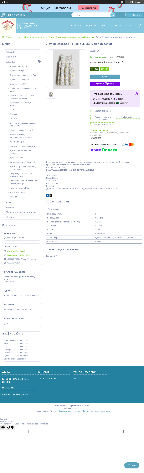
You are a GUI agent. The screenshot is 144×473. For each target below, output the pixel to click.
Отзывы (10, 207)
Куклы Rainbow (16, 158)
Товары (117, 25)
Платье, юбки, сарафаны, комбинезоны (75, 37)
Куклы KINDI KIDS (17, 192)
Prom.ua (85, 406)
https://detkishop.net (16, 251)
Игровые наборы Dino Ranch (22, 162)
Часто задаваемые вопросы (21, 212)
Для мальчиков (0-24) (19, 80)
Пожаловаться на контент (69, 411)
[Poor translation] (10, 427)
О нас (105, 25)
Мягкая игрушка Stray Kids (22, 130)
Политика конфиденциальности (96, 411)
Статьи (10, 217)
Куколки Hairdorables (19, 188)
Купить (105, 77)
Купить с (105, 83)
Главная (130, 25)
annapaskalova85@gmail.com (19, 255)
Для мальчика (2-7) (18, 84)
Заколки (13, 114)
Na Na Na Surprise (18, 142)
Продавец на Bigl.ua (72, 408)
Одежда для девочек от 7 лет (39, 37)
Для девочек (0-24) (18, 66)
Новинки (11, 56)
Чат (132, 465)
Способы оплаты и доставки (82, 25)
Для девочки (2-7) (18, 71)
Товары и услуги (14, 37)
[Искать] (112, 14)
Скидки (10, 52)
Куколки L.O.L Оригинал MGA (22, 146)
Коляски (13, 197)
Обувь (13, 110)
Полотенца (15, 118)
